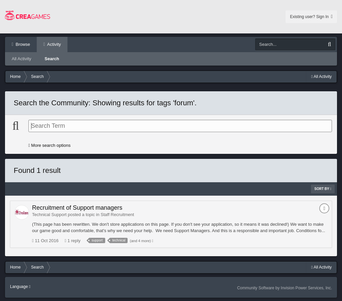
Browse (22, 44)
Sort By (322, 189)
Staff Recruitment (117, 214)
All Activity (21, 58)
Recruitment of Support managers (77, 207)
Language (20, 286)
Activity (53, 44)
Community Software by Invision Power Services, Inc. (284, 288)
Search (52, 58)
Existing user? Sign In (311, 16)
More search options (49, 145)
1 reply (72, 240)
